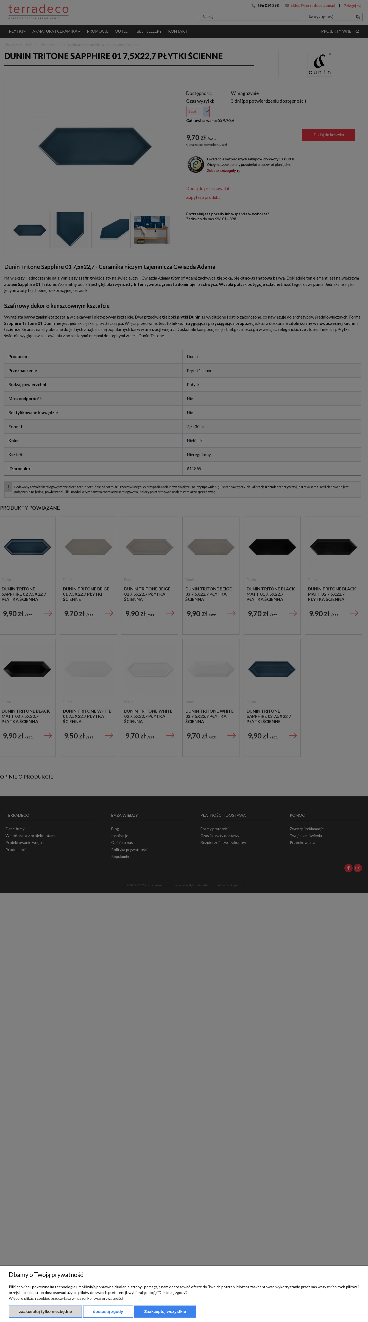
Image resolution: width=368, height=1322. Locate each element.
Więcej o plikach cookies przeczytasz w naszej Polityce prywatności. (66, 1298)
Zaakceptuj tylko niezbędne (45, 1311)
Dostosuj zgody (108, 1311)
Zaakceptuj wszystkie (165, 1311)
